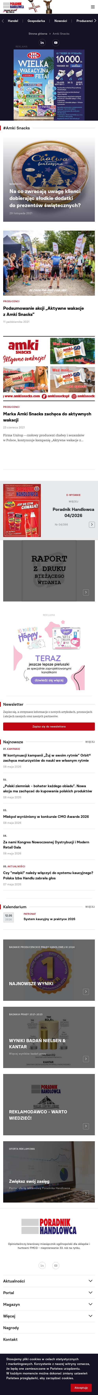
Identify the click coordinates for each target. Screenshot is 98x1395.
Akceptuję (81, 1387)
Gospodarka (36, 21)
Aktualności (16, 866)
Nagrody (11, 1327)
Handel (13, 21)
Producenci (85, 21)
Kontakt (10, 1339)
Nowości (60, 21)
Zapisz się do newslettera (49, 726)
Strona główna (38, 33)
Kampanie (13, 749)
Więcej (73, 501)
